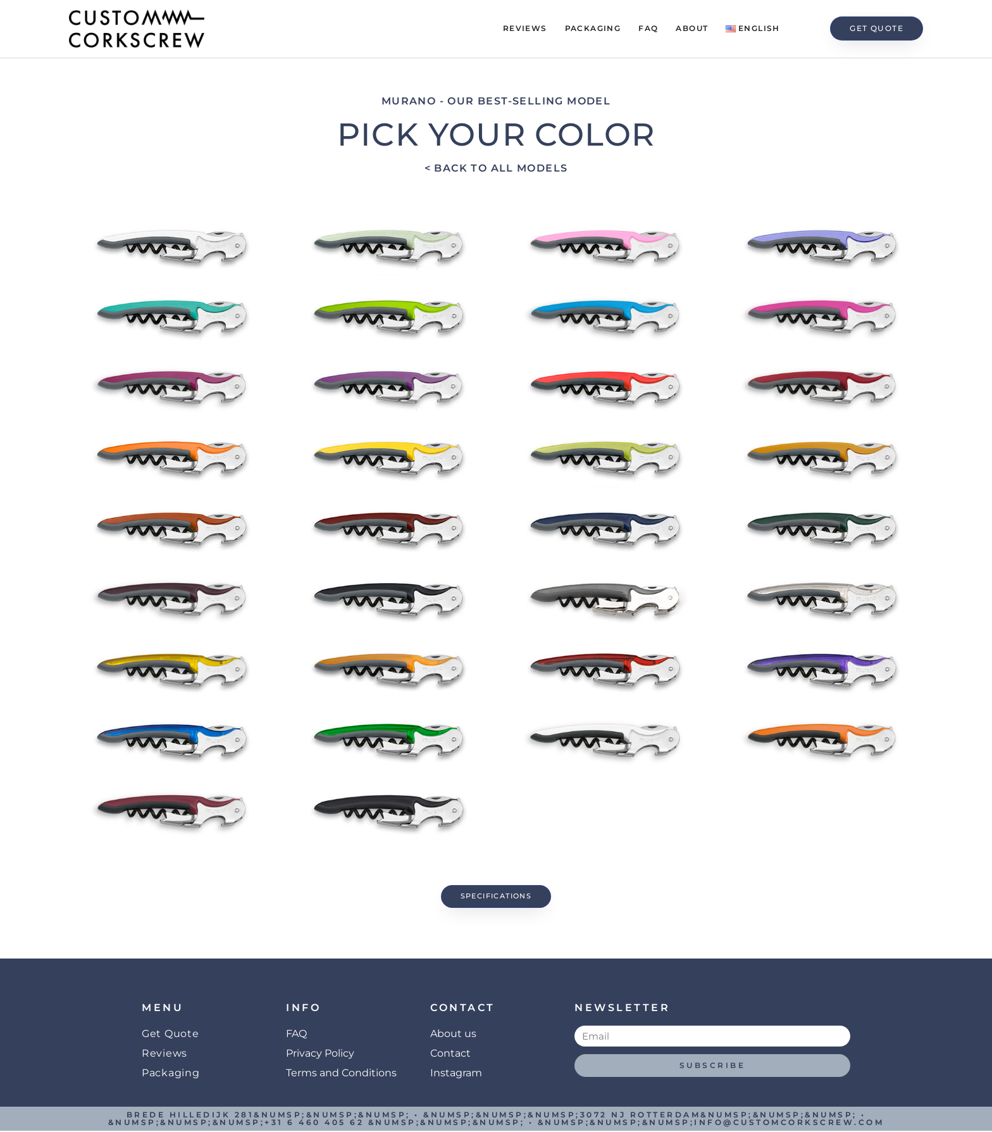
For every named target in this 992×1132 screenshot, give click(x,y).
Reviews (525, 28)
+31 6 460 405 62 (314, 1123)
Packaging (593, 28)
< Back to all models (496, 168)
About (692, 28)
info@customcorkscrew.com (789, 1123)
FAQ (648, 28)
